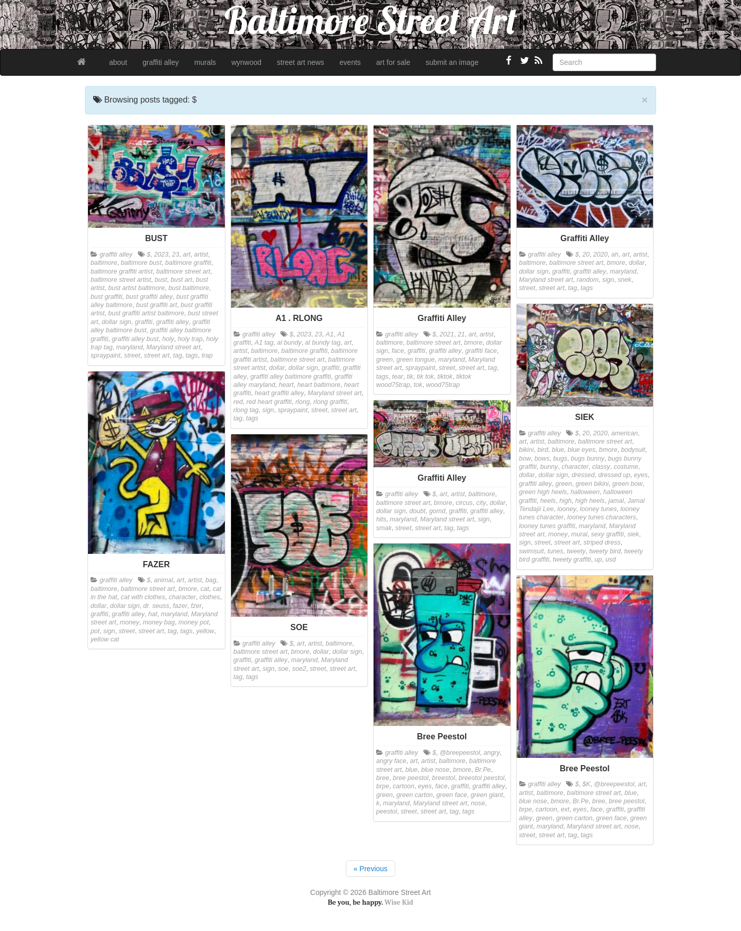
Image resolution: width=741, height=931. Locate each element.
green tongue (415, 359)
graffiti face (481, 350)
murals (205, 62)
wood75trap (443, 384)
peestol (386, 811)
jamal (616, 500)
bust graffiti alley (149, 296)
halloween (585, 492)
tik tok (425, 376)
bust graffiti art (156, 305)
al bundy (289, 342)
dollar (277, 367)
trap (207, 355)
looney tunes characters (601, 517)
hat (152, 614)
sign (268, 410)
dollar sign (116, 322)
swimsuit (531, 551)
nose (478, 803)
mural (579, 534)
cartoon (403, 786)
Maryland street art (174, 347)
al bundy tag (323, 342)
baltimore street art (183, 271)
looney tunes (598, 509)
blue (558, 449)
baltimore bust (141, 262)
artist (201, 254)
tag (177, 355)
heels (548, 500)
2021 (446, 334)
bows (542, 458)
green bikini (591, 483)
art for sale (393, 62)
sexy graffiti (607, 534)
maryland (129, 347)
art (186, 254)
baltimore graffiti (188, 262)
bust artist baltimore (136, 288)
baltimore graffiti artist (121, 271)
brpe (382, 786)
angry (492, 752)
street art (157, 355)
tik (410, 376)
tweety (576, 551)
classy (601, 466)
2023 (161, 254)
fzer (196, 606)
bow (525, 458)
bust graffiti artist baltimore (146, 313)
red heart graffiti (269, 401)
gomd (437, 511)
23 (175, 254)
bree (382, 778)
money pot (194, 622)
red (238, 401)
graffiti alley (161, 62)
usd (611, 559)
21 (461, 334)
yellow (205, 631)
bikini (526, 449)
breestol (443, 778)
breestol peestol (481, 778)
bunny (549, 466)
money (558, 534)
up (598, 559)
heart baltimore (318, 384)
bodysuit (633, 449)
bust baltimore (188, 288)
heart (286, 384)
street (132, 355)
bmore (473, 342)
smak (384, 528)
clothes (209, 597)
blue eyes (581, 449)
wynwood (246, 62)
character (575, 466)
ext (565, 809)
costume (626, 466)
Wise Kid (398, 902)
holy (168, 339)
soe (283, 668)
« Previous (370, 869)
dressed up (614, 475)
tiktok (444, 376)
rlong (302, 401)
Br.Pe (483, 769)
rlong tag (246, 410)
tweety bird (605, 551)
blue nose (435, 769)
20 (586, 254)
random (588, 279)
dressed (583, 475)
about (118, 62)
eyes (641, 475)
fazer (180, 606)
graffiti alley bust (135, 339)
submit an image (452, 62)
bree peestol (410, 778)
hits (381, 519)
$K (586, 784)
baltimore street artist (121, 279)
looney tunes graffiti (547, 526)
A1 (329, 334)
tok (418, 384)
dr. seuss (156, 606)
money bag (159, 622)
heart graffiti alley (279, 393)
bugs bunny (587, 458)
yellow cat (105, 639)
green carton (414, 795)
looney (566, 509)
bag (210, 580)
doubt (417, 511)
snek (624, 279)
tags (192, 355)
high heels (590, 500)
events (350, 62)
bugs (560, 458)
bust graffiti (106, 296)
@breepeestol (459, 752)
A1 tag (264, 342)
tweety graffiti (572, 559)
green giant (486, 795)
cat (205, 589)
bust (161, 279)
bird (542, 449)
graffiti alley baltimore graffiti (290, 376)
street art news (300, 62)
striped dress (602, 542)
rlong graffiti (330, 401)
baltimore (104, 262)
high (565, 500)
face (398, 350)
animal (163, 580)
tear (397, 376)
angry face (391, 761)
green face (451, 795)
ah (615, 254)
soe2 (299, 668)
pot (95, 631)
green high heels (543, 492)
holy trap (190, 339)
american (624, 433)
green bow (627, 483)
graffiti (143, 322)
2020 (600, 254)
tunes (555, 551)
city (481, 502)
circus (464, 502)
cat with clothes (143, 597)
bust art (181, 279)
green (384, 359)
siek (633, 534)
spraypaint (105, 355)
